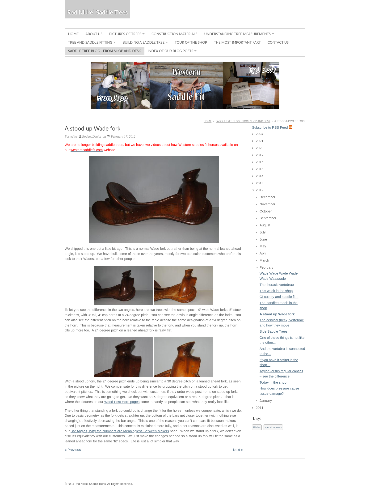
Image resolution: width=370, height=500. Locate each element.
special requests (273, 427)
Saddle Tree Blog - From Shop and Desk (104, 51)
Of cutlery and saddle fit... (279, 297)
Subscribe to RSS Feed (270, 127)
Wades (257, 427)
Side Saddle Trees (274, 331)
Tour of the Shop (191, 42)
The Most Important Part (237, 42)
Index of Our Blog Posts (170, 51)
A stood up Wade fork (277, 314)
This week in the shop (276, 291)
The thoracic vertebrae (277, 285)
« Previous (73, 450)
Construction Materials (174, 34)
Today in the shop (273, 382)
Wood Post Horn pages (122, 402)
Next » (238, 450)
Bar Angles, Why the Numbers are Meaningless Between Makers (120, 431)
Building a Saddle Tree (143, 42)
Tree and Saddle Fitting (90, 42)
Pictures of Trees (125, 34)
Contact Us (278, 42)
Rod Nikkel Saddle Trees (97, 12)
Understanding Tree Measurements (237, 34)
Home (73, 34)
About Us (93, 34)
